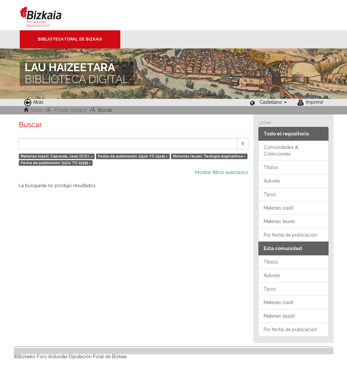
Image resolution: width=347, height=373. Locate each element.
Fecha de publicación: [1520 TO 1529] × (132, 156)
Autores (272, 181)
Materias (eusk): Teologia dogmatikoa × (209, 156)
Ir (243, 143)
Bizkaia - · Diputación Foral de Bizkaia (47, 15)
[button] (273, 102)
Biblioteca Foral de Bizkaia (70, 39)
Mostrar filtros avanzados (221, 172)
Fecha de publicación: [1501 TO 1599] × (56, 163)
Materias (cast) (279, 208)
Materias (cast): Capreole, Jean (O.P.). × (57, 156)
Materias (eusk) (279, 221)
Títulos (271, 167)
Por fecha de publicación (290, 235)
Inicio (36, 110)
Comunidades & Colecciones (281, 151)
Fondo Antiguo (71, 110)
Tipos (270, 194)
